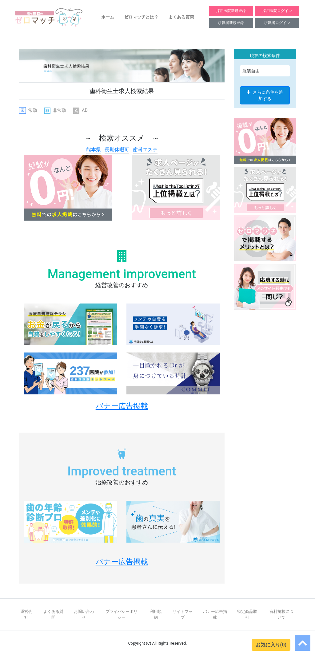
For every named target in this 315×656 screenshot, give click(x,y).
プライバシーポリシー (122, 614)
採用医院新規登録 (231, 10)
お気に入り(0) (271, 645)
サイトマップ (183, 614)
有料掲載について (281, 614)
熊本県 (93, 150)
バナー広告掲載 (215, 614)
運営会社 (26, 614)
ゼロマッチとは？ (141, 16)
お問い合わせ (84, 614)
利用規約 (156, 614)
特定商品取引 (247, 614)
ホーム (107, 16)
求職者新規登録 (231, 22)
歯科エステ (145, 150)
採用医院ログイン (277, 10)
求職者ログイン (277, 22)
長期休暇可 (117, 150)
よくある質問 (181, 16)
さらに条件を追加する (265, 95)
